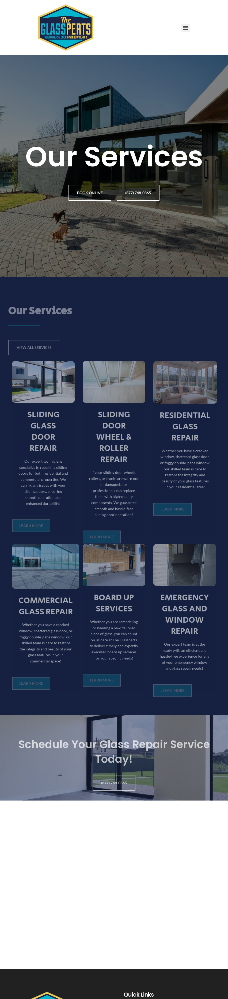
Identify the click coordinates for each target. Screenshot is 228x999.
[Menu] (185, 28)
